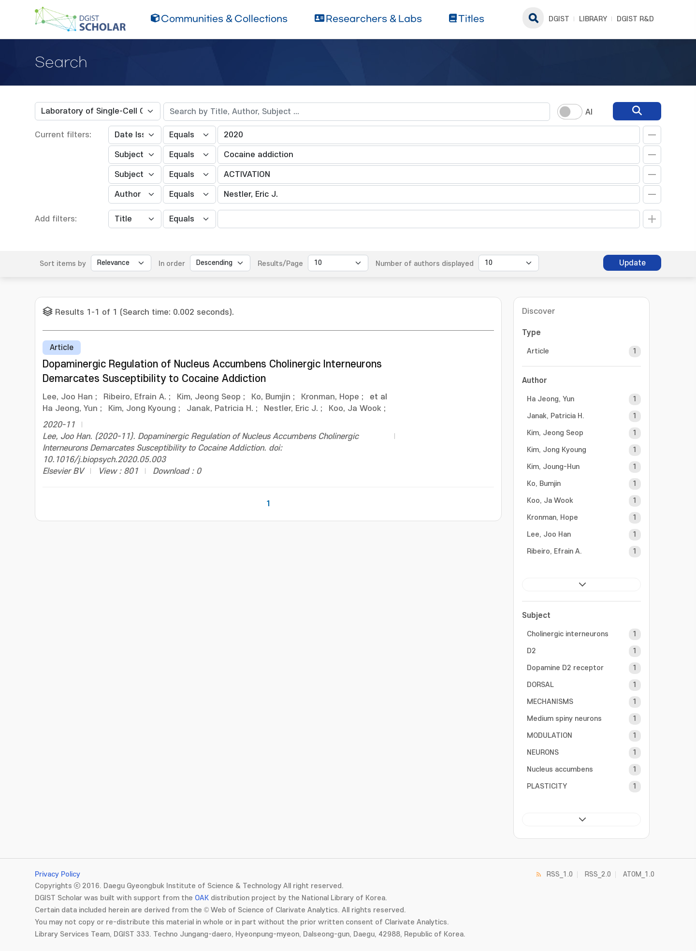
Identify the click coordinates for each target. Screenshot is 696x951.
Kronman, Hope (552, 517)
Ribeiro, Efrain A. (554, 551)
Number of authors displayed (425, 264)
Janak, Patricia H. (555, 416)
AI (589, 112)
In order (172, 264)
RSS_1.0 (560, 874)
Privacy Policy (57, 874)
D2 (531, 651)
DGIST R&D (635, 19)
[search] (637, 111)
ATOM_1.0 (638, 874)
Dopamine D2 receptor (565, 668)
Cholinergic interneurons (568, 634)
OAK (202, 898)
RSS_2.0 (598, 874)
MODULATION (549, 736)
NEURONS (543, 752)
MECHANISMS (550, 702)
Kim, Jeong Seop (555, 433)
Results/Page (280, 264)
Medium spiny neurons (564, 719)
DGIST (559, 19)
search (533, 18)
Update (632, 263)
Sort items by (63, 264)
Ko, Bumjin (544, 484)
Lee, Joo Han (549, 534)
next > (581, 584)
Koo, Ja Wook (550, 501)
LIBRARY (593, 19)
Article (538, 351)
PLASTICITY (547, 786)
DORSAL (540, 685)
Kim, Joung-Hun (553, 467)
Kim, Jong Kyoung (556, 450)
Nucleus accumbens (560, 769)
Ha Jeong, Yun (550, 399)
